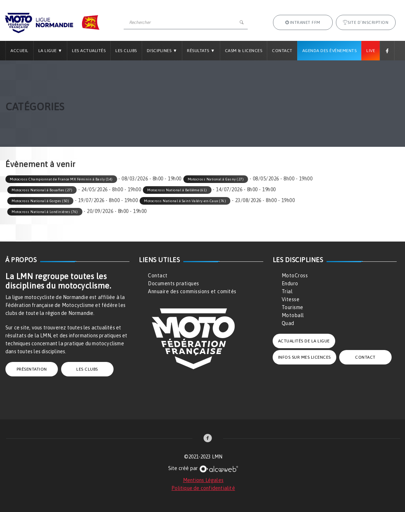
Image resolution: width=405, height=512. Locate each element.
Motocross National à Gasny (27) (216, 179)
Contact (282, 50)
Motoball (293, 315)
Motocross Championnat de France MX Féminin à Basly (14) (61, 179)
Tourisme (292, 307)
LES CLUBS (87, 369)
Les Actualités (89, 50)
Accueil (19, 50)
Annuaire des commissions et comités (192, 291)
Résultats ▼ (201, 50)
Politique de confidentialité (203, 488)
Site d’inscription (366, 22)
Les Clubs (126, 50)
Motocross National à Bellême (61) (177, 190)
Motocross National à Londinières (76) (45, 212)
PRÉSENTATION (32, 369)
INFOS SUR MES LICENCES (304, 357)
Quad (288, 323)
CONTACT (365, 357)
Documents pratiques (173, 283)
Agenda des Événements (329, 50)
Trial (287, 291)
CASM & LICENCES (244, 50)
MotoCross (295, 275)
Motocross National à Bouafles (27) (42, 190)
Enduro (290, 283)
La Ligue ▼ (50, 50)
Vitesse (291, 299)
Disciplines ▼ (162, 50)
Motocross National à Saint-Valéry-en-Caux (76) (185, 201)
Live (370, 50)
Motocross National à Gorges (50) (40, 201)
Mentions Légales (203, 480)
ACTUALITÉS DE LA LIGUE (304, 341)
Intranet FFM (302, 22)
